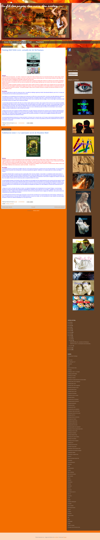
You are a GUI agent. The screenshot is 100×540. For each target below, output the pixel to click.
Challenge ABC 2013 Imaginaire (74, 381)
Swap (69, 519)
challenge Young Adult (72, 446)
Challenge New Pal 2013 (72, 424)
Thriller (69, 523)
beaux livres (70, 359)
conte (69, 466)
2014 (70, 335)
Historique (70, 485)
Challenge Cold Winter (72, 393)
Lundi (69, 497)
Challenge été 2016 (71, 407)
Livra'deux (70, 495)
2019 (70, 327)
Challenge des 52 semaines (73, 399)
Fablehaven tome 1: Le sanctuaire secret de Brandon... (80, 343)
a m (68, 357)
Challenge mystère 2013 (72, 420)
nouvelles (69, 503)
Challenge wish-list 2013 (72, 444)
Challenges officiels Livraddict (24, 42)
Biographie (70, 363)
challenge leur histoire (72, 419)
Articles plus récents (7, 207)
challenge (70, 369)
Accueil (33, 207)
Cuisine (69, 470)
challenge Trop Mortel (72, 438)
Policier (69, 509)
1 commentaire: (21, 123)
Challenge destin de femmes (73, 401)
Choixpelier (70, 460)
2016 (70, 332)
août (71, 337)
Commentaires (72, 75)
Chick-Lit (8, 124)
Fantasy (7, 203)
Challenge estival (71, 405)
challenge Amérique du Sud (73, 387)
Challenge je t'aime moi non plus (74, 413)
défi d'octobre (70, 476)
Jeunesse (12, 203)
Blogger (64, 537)
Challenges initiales (71, 452)
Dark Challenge (71, 472)
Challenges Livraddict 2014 (73, 454)
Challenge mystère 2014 (72, 422)
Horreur (69, 487)
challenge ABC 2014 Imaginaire (74, 385)
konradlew (56, 537)
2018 (70, 328)
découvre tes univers (72, 474)
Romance (70, 513)
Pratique (69, 511)
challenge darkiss (71, 397)
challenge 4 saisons (71, 377)
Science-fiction (70, 515)
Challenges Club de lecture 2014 (74, 448)
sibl (68, 517)
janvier (71, 345)
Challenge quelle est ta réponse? (74, 426)
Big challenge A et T (71, 361)
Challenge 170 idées (72, 375)
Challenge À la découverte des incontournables (77, 379)
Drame (69, 478)
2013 (70, 347)
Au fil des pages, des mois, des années (29, 6)
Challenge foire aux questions (73, 409)
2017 (70, 330)
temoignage (70, 521)
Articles (70, 73)
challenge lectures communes (73, 417)
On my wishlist (70, 505)
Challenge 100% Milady (72, 373)
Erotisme (69, 480)
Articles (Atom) (36, 210)
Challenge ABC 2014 (72, 383)
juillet (71, 338)
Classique (70, 464)
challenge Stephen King (72, 434)
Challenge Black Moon (72, 389)
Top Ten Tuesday (71, 525)
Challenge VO (70, 442)
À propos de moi (8, 42)
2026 (70, 322)
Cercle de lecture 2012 (72, 367)
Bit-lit (69, 365)
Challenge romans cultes (72, 430)
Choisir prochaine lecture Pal (73, 458)
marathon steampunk (72, 501)
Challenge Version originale (73, 440)
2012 (70, 349)
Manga (69, 499)
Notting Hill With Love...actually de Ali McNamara (23, 50)
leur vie (69, 493)
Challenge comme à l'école (73, 395)
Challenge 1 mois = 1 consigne (74, 371)
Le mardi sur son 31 (71, 491)
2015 (70, 333)
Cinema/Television (71, 462)
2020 (70, 325)
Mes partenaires (40, 42)
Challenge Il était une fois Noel (74, 411)
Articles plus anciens (59, 207)
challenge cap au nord (72, 391)
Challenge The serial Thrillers (73, 436)
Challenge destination (72, 403)
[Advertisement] (83, 314)
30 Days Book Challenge (72, 356)
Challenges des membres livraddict (74, 450)
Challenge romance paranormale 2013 (75, 428)
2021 (70, 323)
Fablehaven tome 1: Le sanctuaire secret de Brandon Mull (25, 133)
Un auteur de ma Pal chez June (74, 527)
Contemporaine (71, 468)
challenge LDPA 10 (71, 415)
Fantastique (70, 482)
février (71, 340)
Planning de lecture (71, 507)
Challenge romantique (72, 432)
